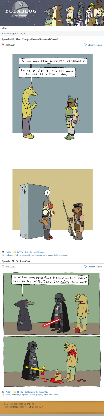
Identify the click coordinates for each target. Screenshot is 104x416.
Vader (55, 395)
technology (63, 255)
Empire (32, 395)
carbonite (9, 255)
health (33, 255)
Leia (45, 255)
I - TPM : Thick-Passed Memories (31, 252)
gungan (39, 395)
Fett (16, 255)
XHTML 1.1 (29, 407)
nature (50, 255)
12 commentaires (95, 45)
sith (50, 395)
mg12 (15, 407)
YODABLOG (21, 11)
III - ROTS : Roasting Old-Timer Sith (32, 392)
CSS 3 (40, 407)
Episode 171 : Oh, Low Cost (16, 261)
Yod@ (8, 252)
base (8, 395)
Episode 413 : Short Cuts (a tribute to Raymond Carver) (30, 39)
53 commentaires (95, 267)
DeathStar (15, 395)
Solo (56, 255)
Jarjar (39, 255)
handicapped (24, 255)
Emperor (24, 395)
